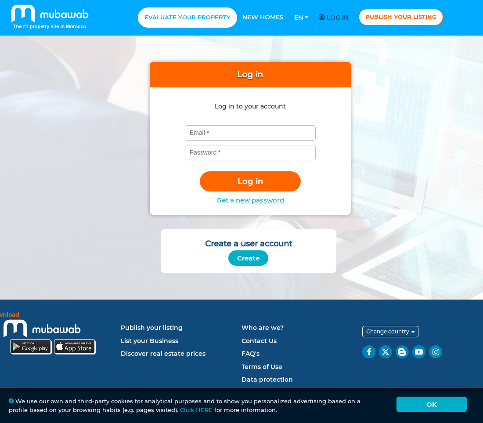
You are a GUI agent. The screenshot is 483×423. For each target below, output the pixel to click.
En (301, 18)
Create (248, 258)
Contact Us (259, 341)
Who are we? (263, 328)
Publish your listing (400, 16)
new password (260, 200)
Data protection (267, 379)
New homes (263, 17)
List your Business (149, 341)
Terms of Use (262, 367)
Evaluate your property (187, 17)
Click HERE (196, 409)
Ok (431, 404)
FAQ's (251, 354)
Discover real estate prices (163, 354)
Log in (335, 18)
